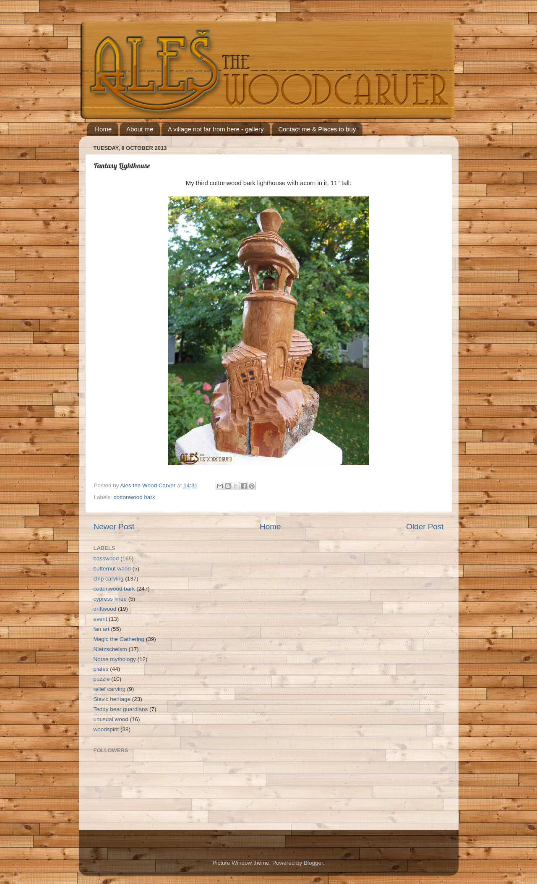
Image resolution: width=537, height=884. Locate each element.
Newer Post (114, 526)
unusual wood (111, 719)
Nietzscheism (110, 649)
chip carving (109, 578)
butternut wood (112, 568)
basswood (106, 558)
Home (103, 129)
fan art (101, 629)
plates (101, 669)
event (100, 619)
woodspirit (106, 729)
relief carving (110, 689)
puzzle (102, 679)
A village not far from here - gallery (215, 129)
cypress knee (110, 599)
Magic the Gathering (119, 639)
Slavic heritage (112, 699)
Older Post (424, 526)
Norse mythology (115, 659)
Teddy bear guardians (121, 709)
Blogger (313, 863)
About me (139, 129)
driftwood (105, 609)
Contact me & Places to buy (317, 129)
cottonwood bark (134, 497)
